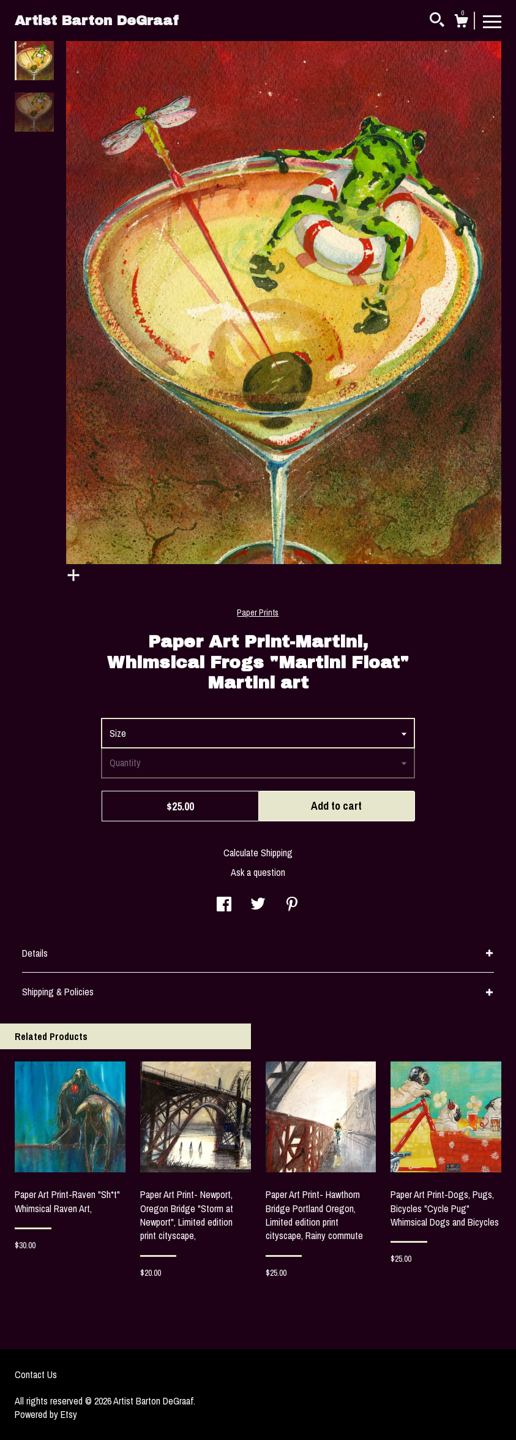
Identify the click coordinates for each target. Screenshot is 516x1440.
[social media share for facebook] (224, 905)
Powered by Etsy (46, 1414)
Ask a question (258, 872)
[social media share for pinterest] (292, 905)
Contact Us (36, 1374)
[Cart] (461, 22)
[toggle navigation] (492, 21)
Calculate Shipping (258, 852)
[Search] (437, 21)
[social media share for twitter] (258, 905)
